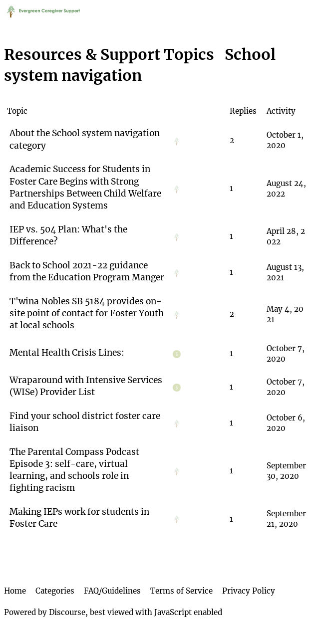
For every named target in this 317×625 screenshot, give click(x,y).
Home (15, 591)
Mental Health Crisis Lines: (66, 352)
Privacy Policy (248, 591)
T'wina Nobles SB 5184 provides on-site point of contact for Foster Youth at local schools (86, 313)
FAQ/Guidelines (112, 591)
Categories (54, 591)
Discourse (67, 612)
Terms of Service (181, 591)
